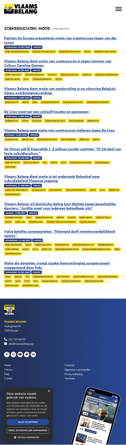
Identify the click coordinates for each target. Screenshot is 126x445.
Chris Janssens (13, 74)
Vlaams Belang (87, 222)
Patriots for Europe (105, 51)
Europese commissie (69, 51)
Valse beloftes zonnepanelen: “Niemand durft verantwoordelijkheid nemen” (59, 233)
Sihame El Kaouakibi (80, 162)
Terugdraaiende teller (66, 249)
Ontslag (36, 121)
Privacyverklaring (73, 374)
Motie (87, 51)
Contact (8, 378)
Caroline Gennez (69, 74)
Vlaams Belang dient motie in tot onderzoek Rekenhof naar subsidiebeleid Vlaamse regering (52, 178)
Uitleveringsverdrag (98, 102)
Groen (18, 276)
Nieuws (8, 370)
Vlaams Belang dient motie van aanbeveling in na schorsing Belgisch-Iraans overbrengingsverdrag (60, 91)
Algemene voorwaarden (77, 370)
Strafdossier (36, 222)
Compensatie (62, 245)
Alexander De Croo (55, 121)
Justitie (72, 217)
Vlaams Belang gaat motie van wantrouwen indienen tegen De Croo (59, 130)
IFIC (27, 276)
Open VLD (84, 139)
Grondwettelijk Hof (83, 245)
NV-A (35, 249)
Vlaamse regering (42, 79)
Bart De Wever (12, 79)
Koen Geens (86, 217)
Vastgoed (10, 167)
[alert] (27, 415)
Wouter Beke (12, 285)
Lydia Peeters (12, 249)
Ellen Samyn (11, 102)
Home (7, 365)
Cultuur (52, 74)
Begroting (93, 121)
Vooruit (87, 74)
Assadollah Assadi (73, 102)
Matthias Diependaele (106, 74)
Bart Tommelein (13, 245)
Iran (35, 102)
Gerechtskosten (44, 217)
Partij (6, 374)
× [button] (49, 391)
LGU (45, 162)
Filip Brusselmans (34, 74)
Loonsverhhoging (84, 276)
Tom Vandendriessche (17, 51)
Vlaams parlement (71, 281)
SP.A (36, 281)
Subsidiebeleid (12, 194)
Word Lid (69, 365)
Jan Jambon (55, 190)
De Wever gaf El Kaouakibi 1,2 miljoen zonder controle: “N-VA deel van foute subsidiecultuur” (62, 151)
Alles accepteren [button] (28, 422)
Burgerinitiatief (13, 217)
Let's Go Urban (31, 162)
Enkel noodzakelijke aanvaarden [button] (27, 430)
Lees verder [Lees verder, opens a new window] (32, 415)
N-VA (26, 79)
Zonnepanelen (13, 253)
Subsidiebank (102, 162)
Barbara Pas (11, 121)
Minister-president (76, 190)
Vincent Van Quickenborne (61, 222)
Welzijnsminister (94, 281)
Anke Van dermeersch (16, 190)
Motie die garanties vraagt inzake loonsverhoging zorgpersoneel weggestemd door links (57, 265)
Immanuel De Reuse (43, 276)
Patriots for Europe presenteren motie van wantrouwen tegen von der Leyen (60, 40)
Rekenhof (114, 190)
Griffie (60, 217)
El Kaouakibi (38, 190)
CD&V (29, 217)
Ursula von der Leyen (44, 51)
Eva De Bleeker (76, 121)
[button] (28, 437)
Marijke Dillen (103, 217)
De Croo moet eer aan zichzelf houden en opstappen (46, 112)
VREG (117, 249)
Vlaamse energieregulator (97, 249)
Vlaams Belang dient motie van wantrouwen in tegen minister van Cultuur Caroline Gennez (57, 63)
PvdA (27, 281)
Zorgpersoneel (31, 285)
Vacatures (69, 378)
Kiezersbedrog (105, 245)
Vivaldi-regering (50, 102)
